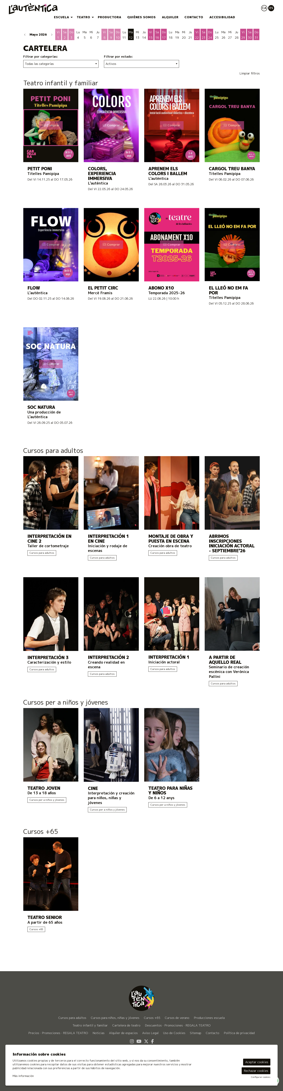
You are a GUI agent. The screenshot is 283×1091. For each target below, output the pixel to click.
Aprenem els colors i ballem (167, 171)
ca (264, 8)
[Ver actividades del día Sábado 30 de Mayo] (250, 34)
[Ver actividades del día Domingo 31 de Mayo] (256, 34)
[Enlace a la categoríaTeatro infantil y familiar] (141, 84)
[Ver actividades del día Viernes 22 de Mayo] (197, 34)
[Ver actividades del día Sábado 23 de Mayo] (203, 34)
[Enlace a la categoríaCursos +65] (141, 832)
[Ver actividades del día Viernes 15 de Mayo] (151, 34)
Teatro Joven (43, 788)
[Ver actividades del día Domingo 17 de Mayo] (164, 34)
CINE (93, 788)
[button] (25, 34)
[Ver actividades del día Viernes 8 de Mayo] (104, 34)
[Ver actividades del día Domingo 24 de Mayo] (210, 34)
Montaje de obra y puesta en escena (170, 538)
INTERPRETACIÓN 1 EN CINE (108, 538)
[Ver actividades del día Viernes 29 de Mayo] (243, 34)
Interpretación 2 (108, 657)
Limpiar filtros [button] (250, 73)
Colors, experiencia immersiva (102, 173)
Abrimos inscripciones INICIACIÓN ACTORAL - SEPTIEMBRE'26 (231, 543)
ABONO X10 (161, 288)
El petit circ (103, 288)
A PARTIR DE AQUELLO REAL (225, 660)
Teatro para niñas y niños (170, 790)
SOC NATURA (41, 407)
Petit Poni (39, 168)
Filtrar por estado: (118, 57)
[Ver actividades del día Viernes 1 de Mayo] (58, 34)
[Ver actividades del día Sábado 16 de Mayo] (157, 34)
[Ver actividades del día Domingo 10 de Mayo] (118, 34)
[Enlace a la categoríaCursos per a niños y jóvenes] (141, 703)
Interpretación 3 (47, 657)
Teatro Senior (44, 917)
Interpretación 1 (168, 657)
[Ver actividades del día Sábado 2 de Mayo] (65, 34)
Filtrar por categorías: (40, 57)
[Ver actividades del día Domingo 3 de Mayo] (71, 34)
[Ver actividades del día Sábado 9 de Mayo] (111, 34)
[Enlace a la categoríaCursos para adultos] (141, 451)
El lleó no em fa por (228, 290)
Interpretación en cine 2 (49, 538)
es (271, 8)
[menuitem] (62, 17)
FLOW (33, 288)
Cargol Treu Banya (232, 168)
